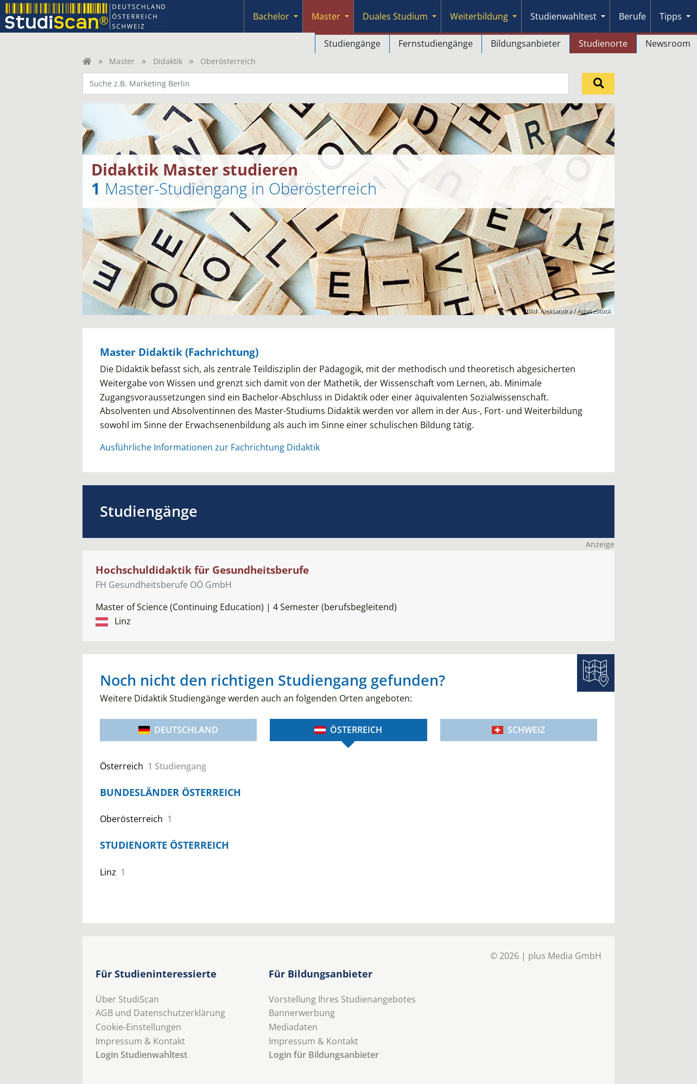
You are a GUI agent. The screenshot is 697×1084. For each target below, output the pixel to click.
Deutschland (178, 730)
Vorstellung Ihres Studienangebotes (342, 999)
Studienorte (603, 43)
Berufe (632, 16)
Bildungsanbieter (526, 43)
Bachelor (271, 16)
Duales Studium (395, 16)
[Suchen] (598, 84)
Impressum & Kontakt (140, 1041)
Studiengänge (352, 43)
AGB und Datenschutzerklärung (160, 1013)
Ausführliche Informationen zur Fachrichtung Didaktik (210, 447)
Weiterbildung (479, 16)
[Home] (87, 61)
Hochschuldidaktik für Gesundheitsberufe (202, 569)
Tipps (671, 16)
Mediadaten (293, 1027)
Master (326, 16)
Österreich (348, 730)
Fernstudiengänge (435, 43)
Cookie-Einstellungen (138, 1027)
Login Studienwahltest (141, 1055)
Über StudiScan (127, 999)
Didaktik (167, 61)
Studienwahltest (563, 16)
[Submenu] (295, 16)
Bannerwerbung (302, 1013)
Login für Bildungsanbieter (324, 1055)
